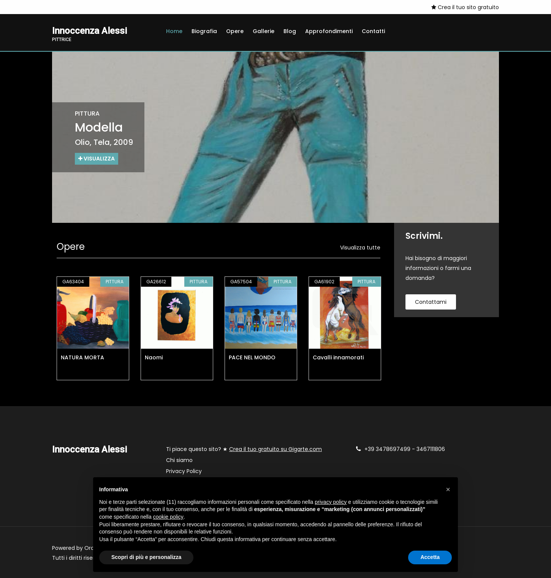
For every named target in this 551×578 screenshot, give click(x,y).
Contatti (373, 31)
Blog (289, 31)
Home (174, 31)
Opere (235, 31)
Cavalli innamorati (338, 357)
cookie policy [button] (168, 517)
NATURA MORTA (82, 357)
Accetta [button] (430, 557)
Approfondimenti (329, 31)
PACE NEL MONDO (252, 357)
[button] (448, 489)
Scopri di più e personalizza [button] (146, 557)
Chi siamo (179, 460)
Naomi (154, 357)
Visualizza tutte (360, 247)
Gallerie (263, 31)
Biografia (204, 31)
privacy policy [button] (331, 502)
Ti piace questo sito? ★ (244, 449)
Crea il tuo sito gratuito (465, 7)
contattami (430, 302)
